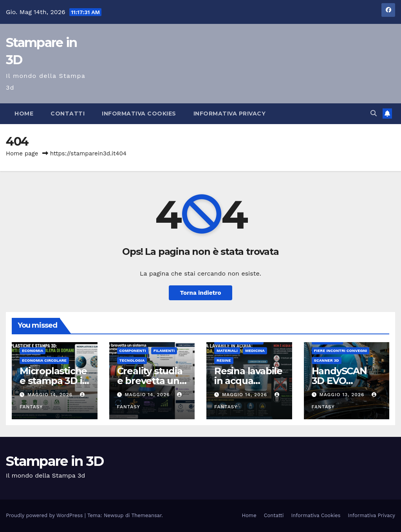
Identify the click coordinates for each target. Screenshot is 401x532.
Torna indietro (200, 292)
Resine (224, 360)
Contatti (68, 113)
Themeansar (147, 515)
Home (23, 113)
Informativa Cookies (139, 113)
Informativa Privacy (229, 113)
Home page (22, 153)
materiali (227, 350)
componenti (132, 350)
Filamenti (164, 350)
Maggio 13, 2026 (342, 394)
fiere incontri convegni (340, 350)
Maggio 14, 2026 (50, 394)
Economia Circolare (44, 360)
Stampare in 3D (54, 461)
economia (32, 350)
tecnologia (132, 360)
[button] (373, 113)
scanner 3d (326, 360)
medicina (255, 350)
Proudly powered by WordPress (45, 515)
